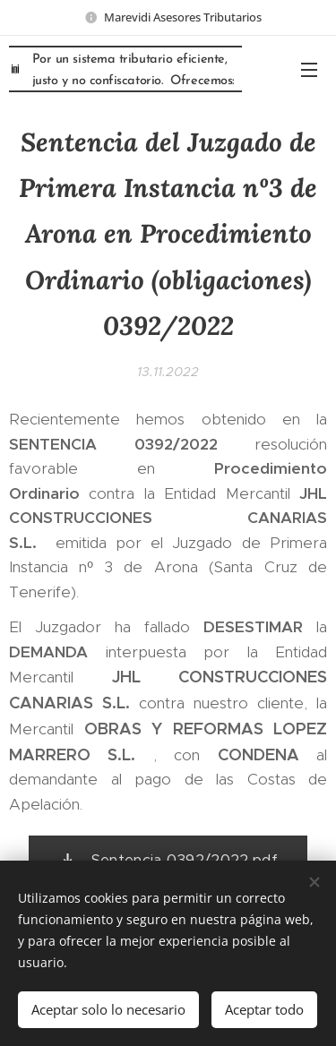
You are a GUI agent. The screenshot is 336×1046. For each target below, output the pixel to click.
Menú (309, 70)
